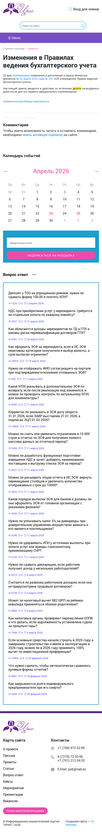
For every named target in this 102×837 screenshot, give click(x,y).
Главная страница (15, 48)
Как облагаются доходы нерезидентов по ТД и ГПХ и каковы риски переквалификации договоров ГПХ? (48, 331)
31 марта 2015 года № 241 (36, 78)
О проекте (10, 749)
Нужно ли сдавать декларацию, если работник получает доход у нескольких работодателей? (44, 566)
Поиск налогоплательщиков (25, 811)
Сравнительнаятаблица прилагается (26, 101)
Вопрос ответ (19, 274)
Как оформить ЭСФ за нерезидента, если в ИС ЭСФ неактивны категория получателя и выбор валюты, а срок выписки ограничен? (49, 350)
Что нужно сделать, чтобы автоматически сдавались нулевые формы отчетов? (49, 667)
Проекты (9, 762)
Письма (9, 755)
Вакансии (10, 801)
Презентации (13, 794)
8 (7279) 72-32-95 (70, 756)
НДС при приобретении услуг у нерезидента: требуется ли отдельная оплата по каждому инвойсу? (50, 313)
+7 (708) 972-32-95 (71, 748)
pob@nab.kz (77, 769)
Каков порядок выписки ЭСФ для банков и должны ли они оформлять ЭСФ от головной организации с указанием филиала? (49, 503)
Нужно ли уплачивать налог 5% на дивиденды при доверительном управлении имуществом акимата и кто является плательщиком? (48, 525)
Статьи (8, 768)
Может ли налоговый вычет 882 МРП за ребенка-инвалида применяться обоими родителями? (46, 602)
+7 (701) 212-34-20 (71, 760)
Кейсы (8, 781)
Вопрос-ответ (13, 775)
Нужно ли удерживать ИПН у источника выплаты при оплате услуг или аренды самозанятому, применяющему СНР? (49, 547)
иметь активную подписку (43, 135)
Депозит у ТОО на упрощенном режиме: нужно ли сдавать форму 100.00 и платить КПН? (46, 295)
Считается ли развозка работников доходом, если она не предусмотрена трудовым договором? (50, 584)
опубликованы (21, 75)
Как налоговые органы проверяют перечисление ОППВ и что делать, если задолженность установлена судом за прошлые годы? (50, 622)
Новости (33, 48)
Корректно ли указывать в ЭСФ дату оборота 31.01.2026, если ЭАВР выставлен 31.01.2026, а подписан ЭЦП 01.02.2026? (44, 416)
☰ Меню (14, 38)
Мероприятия (13, 788)
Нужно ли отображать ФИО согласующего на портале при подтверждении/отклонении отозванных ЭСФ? (49, 370)
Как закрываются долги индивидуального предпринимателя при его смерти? (41, 685)
